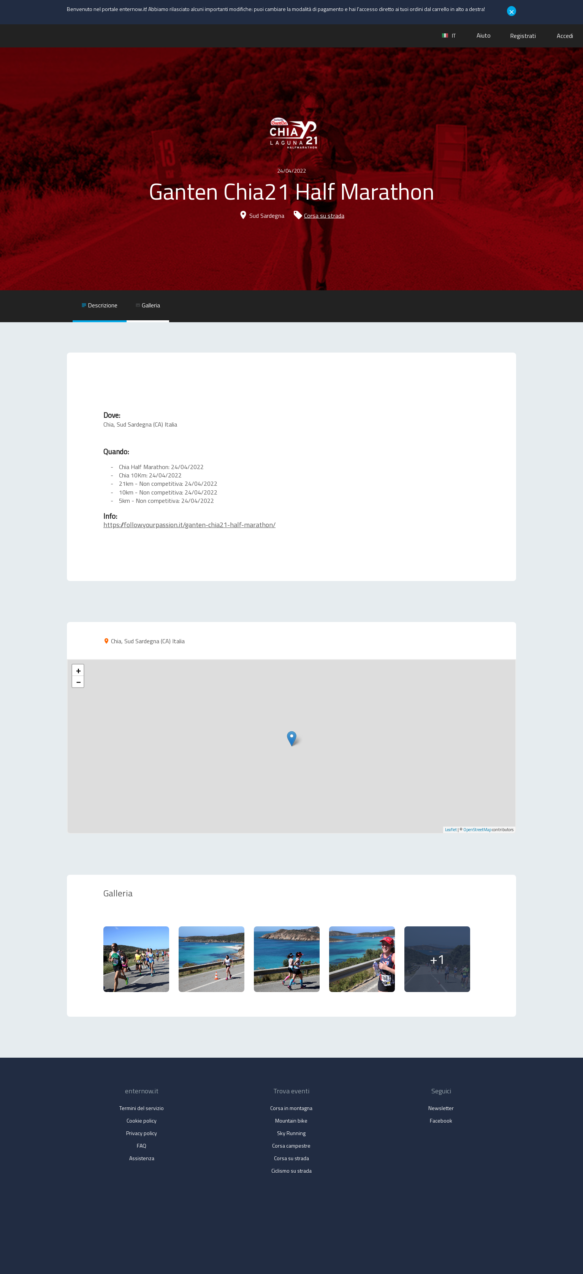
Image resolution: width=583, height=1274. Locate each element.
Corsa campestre (291, 1146)
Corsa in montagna (291, 1108)
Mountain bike (291, 1120)
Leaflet (451, 830)
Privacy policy (141, 1133)
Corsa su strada (324, 215)
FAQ (141, 1146)
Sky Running (291, 1133)
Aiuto (484, 35)
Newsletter (441, 1108)
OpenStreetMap (477, 830)
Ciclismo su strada (291, 1171)
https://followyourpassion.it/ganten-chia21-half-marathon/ (189, 525)
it (449, 35)
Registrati (523, 35)
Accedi (565, 35)
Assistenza (141, 1158)
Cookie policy (142, 1120)
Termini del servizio (141, 1108)
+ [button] (78, 670)
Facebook (441, 1120)
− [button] (78, 681)
